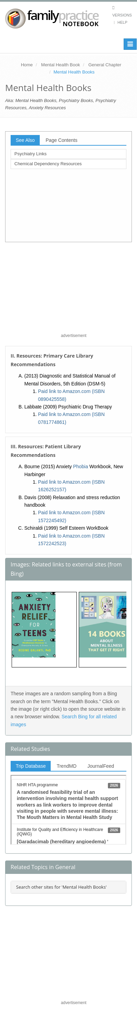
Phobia (80, 466)
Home (27, 64)
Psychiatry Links (30, 153)
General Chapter (104, 64)
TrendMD (66, 766)
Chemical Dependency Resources (48, 163)
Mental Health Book (60, 64)
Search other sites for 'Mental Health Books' (61, 887)
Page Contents (61, 140)
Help (122, 22)
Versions (122, 15)
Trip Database (31, 766)
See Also (25, 140)
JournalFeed (100, 766)
